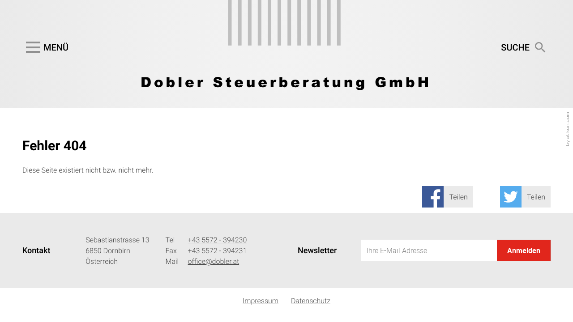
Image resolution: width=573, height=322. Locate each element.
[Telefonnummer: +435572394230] (217, 239)
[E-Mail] (429, 250)
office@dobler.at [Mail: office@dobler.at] (213, 261)
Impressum (260, 300)
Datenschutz (310, 300)
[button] (45, 47)
